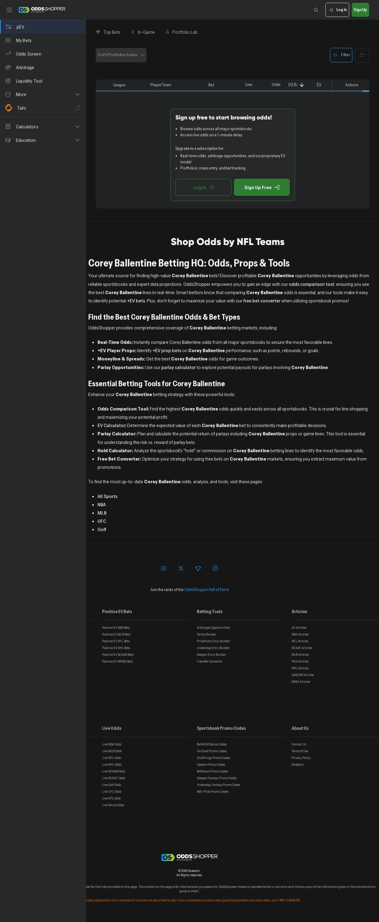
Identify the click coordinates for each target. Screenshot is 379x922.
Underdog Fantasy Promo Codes (218, 785)
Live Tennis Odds (113, 805)
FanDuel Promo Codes (212, 751)
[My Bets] (43, 40)
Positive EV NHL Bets (116, 648)
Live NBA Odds (111, 744)
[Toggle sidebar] (9, 10)
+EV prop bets (166, 350)
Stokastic (298, 764)
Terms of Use (300, 751)
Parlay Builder (206, 634)
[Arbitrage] (43, 67)
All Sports (107, 496)
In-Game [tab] (142, 32)
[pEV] (43, 26)
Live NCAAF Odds (113, 778)
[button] (43, 94)
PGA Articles (300, 661)
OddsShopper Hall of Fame (206, 589)
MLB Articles (300, 654)
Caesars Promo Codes (211, 764)
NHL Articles (300, 668)
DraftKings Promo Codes (213, 758)
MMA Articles (301, 681)
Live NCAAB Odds (113, 771)
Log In (337, 10)
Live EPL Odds (111, 798)
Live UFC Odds (111, 791)
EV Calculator (111, 425)
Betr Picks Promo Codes (212, 791)
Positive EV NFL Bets (116, 641)
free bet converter (261, 301)
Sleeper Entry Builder (211, 654)
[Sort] (302, 85)
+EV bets (136, 301)
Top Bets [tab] (108, 32)
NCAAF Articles (302, 648)
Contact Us (299, 744)
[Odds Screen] (43, 53)
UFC (102, 521)
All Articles (299, 627)
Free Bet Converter (209, 661)
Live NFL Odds (111, 758)
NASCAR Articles (303, 675)
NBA (102, 504)
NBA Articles (300, 634)
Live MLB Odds (112, 751)
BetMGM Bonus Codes (212, 744)
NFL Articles (300, 641)
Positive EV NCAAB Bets (118, 654)
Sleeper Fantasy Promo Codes (216, 778)
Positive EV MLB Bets (116, 634)
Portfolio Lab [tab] (181, 32)
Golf (102, 529)
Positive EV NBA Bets (116, 627)
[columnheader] (103, 85)
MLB (102, 513)
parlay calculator (178, 367)
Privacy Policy (301, 758)
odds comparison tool (311, 284)
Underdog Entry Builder (213, 648)
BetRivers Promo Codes (212, 771)
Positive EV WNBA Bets (117, 661)
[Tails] (43, 108)
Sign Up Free (262, 187)
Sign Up (360, 10)
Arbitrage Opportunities (213, 627)
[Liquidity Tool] (43, 81)
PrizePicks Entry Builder (213, 641)
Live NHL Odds (111, 764)
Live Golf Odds (111, 785)
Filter (341, 55)
